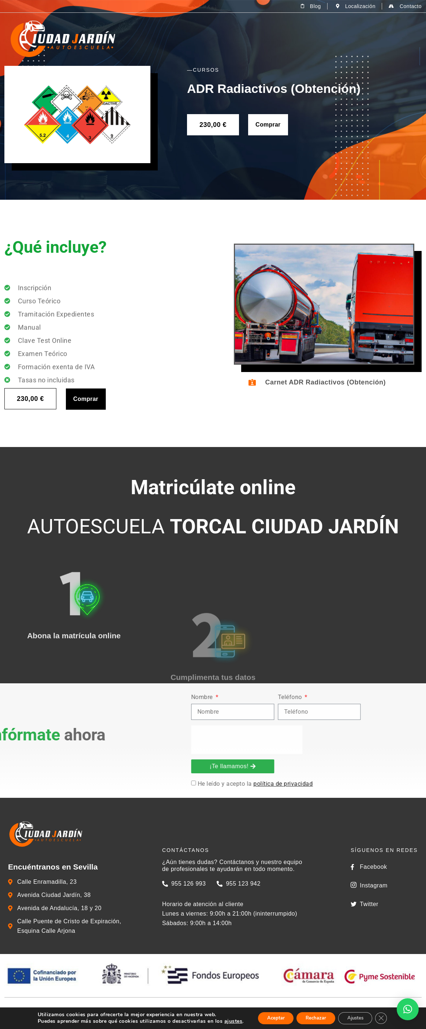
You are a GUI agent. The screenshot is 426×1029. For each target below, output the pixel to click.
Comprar (267, 124)
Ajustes (359, 1017)
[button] (408, 1009)
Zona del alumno (386, 38)
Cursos (296, 38)
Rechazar (315, 1017)
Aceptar (270, 1017)
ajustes (225, 1021)
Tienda (335, 38)
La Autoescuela (195, 38)
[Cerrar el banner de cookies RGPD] (388, 1017)
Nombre (369, 697)
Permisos (249, 38)
